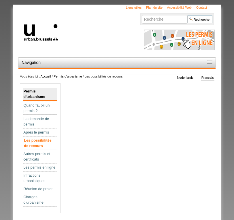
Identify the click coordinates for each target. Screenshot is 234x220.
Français (207, 77)
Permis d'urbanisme (68, 76)
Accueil (46, 76)
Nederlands (185, 77)
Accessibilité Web (179, 7)
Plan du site (154, 7)
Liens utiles (133, 7)
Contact (201, 7)
